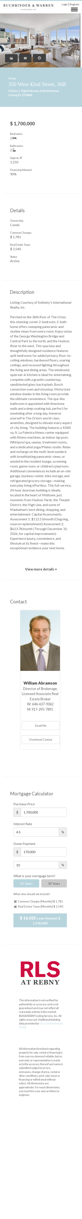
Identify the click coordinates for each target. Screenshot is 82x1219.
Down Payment (24, 844)
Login (65, 4)
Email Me (40, 725)
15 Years (26, 883)
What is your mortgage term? (34, 876)
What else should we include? (31, 894)
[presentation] (7, 37)
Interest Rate (22, 824)
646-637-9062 (42, 704)
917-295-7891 (42, 709)
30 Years (54, 883)
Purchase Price (24, 804)
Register (74, 4)
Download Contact (40, 739)
